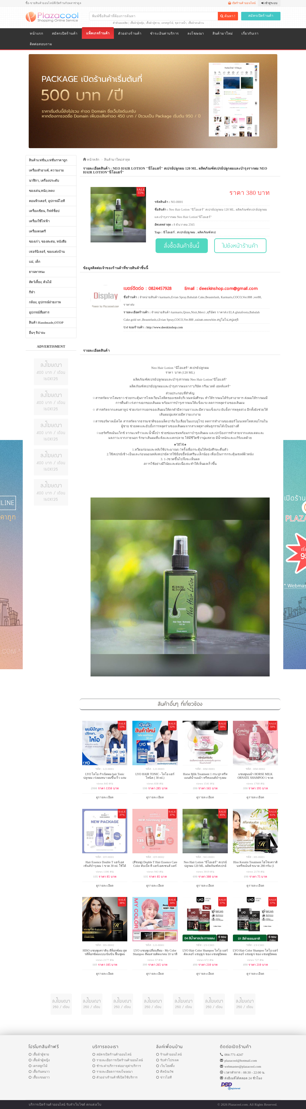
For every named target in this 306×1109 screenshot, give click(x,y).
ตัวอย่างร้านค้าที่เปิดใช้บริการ (114, 1077)
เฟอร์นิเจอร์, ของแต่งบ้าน (47, 251)
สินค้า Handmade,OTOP (46, 322)
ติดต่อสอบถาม (41, 44)
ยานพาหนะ (37, 272)
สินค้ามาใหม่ (222, 33)
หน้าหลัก (91, 159)
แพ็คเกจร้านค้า (97, 33)
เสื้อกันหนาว (39, 1071)
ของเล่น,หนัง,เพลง (41, 191)
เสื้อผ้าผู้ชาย (153, 22)
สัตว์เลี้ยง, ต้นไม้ (40, 282)
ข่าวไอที (164, 1077)
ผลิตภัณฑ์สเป (207, 232)
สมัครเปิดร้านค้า (260, 15)
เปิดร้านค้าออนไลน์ (242, 3)
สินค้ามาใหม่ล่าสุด (117, 159)
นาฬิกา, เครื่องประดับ (44, 180)
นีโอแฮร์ (169, 232)
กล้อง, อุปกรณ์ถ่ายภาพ (45, 302)
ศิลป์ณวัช (164, 1071)
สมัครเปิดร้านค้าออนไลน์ (111, 1054)
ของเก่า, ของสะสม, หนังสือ (48, 241)
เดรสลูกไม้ (167, 22)
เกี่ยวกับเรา (249, 33)
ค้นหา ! (227, 16)
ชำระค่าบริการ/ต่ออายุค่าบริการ (116, 1066)
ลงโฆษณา (195, 33)
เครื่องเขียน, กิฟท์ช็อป (44, 211)
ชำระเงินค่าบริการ (164, 33)
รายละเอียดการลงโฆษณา (112, 1071)
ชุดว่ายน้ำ (180, 22)
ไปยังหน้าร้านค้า (240, 245)
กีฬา (32, 292)
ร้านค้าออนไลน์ (169, 1054)
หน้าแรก (36, 33)
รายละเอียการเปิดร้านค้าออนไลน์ (117, 1060)
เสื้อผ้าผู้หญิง (137, 22)
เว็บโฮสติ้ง (165, 1066)
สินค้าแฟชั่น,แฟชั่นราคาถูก (48, 160)
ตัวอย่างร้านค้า (129, 33)
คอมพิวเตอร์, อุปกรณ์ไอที (47, 201)
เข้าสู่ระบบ (269, 3)
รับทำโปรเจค (167, 1060)
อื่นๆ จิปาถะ (37, 333)
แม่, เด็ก (34, 261)
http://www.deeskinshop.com (164, 327)
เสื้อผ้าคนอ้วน (196, 22)
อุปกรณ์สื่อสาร (39, 312)
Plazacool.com (238, 1104)
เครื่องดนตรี (37, 231)
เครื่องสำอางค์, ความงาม (46, 170)
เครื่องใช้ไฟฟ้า (39, 221)
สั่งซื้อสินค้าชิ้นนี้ (181, 245)
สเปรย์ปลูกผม (186, 232)
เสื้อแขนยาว (39, 1077)
